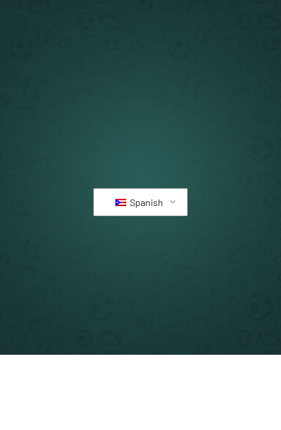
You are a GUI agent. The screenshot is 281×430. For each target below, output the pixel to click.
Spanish (139, 202)
